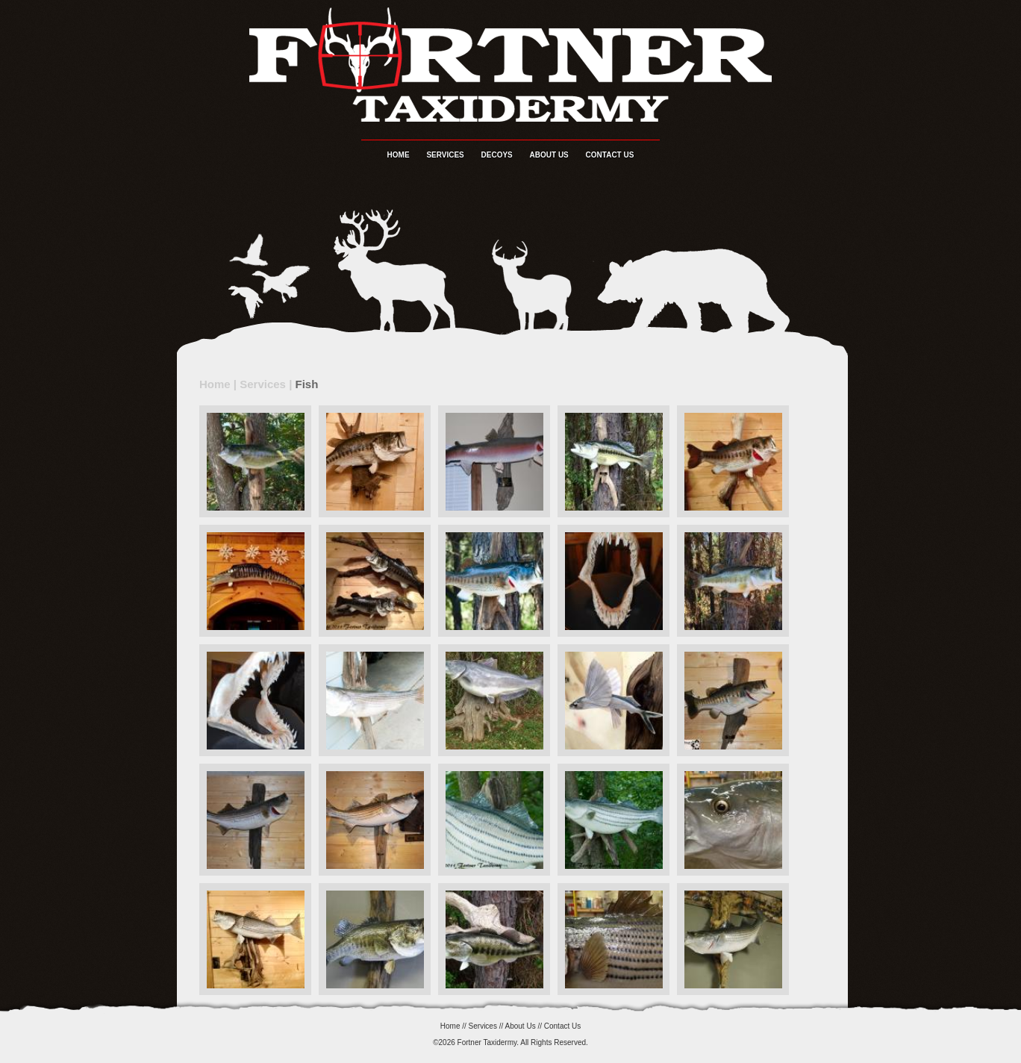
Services (444, 155)
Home (398, 155)
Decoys (497, 155)
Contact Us (610, 155)
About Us (549, 155)
